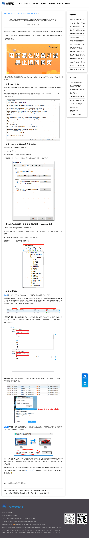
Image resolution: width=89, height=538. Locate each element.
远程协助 (59, 527)
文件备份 (23, 532)
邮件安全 (31, 527)
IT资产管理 (49, 530)
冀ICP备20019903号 (7, 524)
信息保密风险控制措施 (77, 100)
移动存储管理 (25, 527)
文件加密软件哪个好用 (77, 96)
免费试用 (60, 3)
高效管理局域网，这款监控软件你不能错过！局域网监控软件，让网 (29, 490)
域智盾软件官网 (36, 524)
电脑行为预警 (30, 532)
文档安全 (18, 527)
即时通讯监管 (25, 530)
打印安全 (43, 527)
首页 (20, 3)
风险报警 (48, 527)
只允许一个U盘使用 (76, 104)
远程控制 (6, 427)
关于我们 (68, 3)
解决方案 (52, 3)
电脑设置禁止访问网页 (13, 483)
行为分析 (12, 530)
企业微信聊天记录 (75, 86)
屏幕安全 (37, 527)
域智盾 (6, 295)
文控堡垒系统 (11, 527)
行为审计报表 (5, 530)
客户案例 (35, 3)
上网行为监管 (33, 530)
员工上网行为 (30, 470)
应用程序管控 (41, 530)
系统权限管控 (17, 532)
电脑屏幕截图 (74, 111)
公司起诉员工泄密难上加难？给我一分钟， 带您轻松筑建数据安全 (28, 493)
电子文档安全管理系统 (41, 532)
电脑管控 (23, 483)
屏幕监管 (54, 527)
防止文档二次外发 (75, 114)
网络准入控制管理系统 (54, 532)
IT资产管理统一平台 (76, 82)
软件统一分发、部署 (7, 532)
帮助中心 (10, 13)
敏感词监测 (18, 530)
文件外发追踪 (74, 107)
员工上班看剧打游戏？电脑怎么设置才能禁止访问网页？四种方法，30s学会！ (21, 14)
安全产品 (27, 3)
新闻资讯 (44, 3)
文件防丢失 (73, 93)
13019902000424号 (26, 524)
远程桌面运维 (56, 530)
